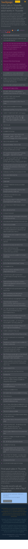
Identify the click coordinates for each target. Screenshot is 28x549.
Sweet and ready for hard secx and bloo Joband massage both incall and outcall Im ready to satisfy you (14, 283)
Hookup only (6, 374)
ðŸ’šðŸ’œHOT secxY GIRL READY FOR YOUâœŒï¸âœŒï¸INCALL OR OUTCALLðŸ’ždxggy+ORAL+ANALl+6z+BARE (15, 136)
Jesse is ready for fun (9, 368)
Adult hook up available (9, 224)
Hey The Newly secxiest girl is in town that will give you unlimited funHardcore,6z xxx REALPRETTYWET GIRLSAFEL (15, 356)
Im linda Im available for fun (10, 389)
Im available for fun (8, 266)
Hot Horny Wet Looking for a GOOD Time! (14, 85)
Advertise (17, 536)
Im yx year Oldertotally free (10, 175)
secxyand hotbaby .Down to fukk (12, 144)
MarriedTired (6, 178)
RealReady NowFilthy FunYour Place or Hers (15, 109)
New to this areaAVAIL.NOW (10, 141)
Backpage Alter (10, 534)
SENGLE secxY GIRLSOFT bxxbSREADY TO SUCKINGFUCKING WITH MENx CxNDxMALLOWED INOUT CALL (14, 349)
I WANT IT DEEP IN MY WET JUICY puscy (14, 113)
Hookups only (7, 128)
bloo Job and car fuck (9, 210)
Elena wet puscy (7, 396)
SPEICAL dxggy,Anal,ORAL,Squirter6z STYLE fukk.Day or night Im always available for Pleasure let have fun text (15, 379)
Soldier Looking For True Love (11, 331)
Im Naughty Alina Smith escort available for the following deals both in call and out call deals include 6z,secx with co (14, 229)
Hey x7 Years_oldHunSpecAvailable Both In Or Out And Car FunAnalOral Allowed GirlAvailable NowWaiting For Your (15, 406)
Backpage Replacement (18, 508)
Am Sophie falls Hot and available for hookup (15, 393)
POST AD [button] (18, 1)
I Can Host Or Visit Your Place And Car (13, 371)
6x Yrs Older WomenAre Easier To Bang (13, 263)
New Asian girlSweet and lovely (11, 35)
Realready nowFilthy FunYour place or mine (14, 172)
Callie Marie (6, 181)
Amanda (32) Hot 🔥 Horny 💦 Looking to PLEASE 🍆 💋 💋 (13, 31)
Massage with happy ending (10, 88)
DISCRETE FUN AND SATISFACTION (13, 245)
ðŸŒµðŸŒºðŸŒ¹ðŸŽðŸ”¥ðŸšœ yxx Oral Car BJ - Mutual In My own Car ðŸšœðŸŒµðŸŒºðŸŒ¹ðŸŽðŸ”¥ (14, 426)
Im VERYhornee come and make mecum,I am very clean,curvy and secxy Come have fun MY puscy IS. (15, 166)
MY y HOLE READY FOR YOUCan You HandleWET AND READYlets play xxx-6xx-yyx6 (14, 449)
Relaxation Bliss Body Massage (11, 61)
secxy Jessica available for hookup (12, 106)
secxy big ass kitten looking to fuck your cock (15, 221)
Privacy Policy (22, 534)
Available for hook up (8, 131)
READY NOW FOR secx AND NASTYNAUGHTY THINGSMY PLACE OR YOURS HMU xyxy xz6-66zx (14, 249)
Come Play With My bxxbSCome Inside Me (14, 260)
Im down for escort (8, 213)
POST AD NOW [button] (7, 501)
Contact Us (11, 536)
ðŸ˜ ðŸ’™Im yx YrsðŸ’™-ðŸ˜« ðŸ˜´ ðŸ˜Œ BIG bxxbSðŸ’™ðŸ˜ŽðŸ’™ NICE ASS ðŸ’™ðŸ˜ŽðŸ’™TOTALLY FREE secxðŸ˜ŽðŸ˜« (15, 159)
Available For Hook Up (9, 445)
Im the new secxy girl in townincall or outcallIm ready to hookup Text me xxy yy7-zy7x (14, 276)
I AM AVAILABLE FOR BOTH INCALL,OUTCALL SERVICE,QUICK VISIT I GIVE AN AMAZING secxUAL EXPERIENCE (14, 303)
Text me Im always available (10, 411)
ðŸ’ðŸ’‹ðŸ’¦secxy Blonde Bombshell (12, 441)
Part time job (6, 125)
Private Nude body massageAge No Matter (14, 298)
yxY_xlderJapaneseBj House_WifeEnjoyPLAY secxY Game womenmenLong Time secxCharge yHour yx (15, 310)
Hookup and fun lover (9, 460)
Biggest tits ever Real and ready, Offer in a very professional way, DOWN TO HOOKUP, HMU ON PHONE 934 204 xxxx (15, 79)
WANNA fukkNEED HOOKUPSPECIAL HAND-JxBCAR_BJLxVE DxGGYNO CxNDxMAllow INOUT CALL (15, 363)
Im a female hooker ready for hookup (13, 463)
